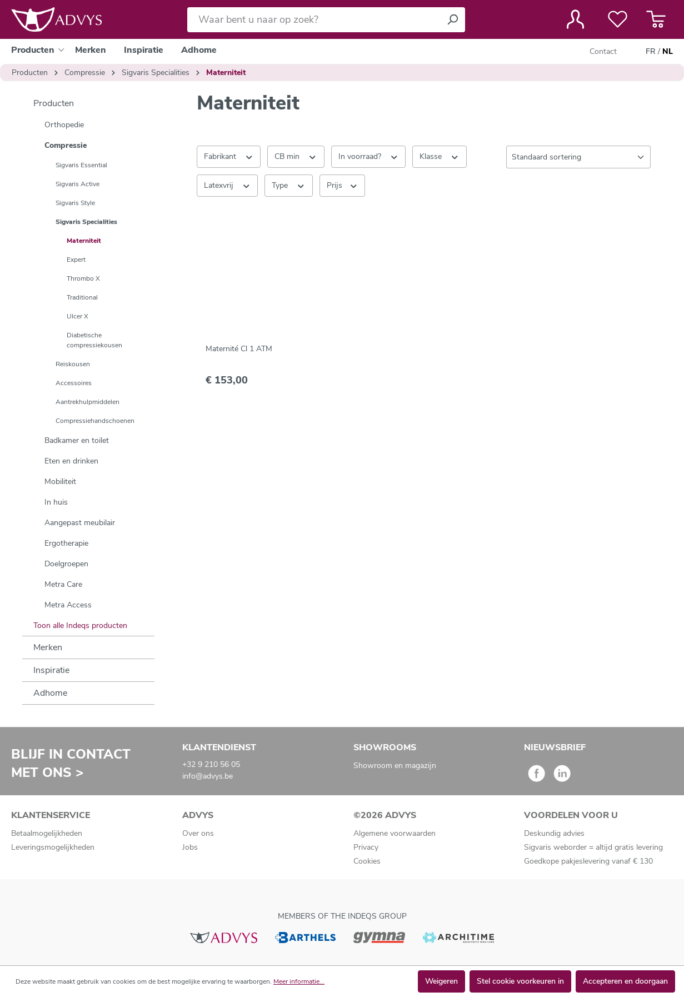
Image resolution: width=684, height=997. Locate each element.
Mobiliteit (60, 481)
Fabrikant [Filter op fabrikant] (229, 156)
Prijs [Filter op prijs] (342, 185)
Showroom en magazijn (394, 765)
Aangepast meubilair (79, 522)
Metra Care (63, 584)
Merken (47, 647)
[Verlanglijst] (618, 19)
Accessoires (74, 382)
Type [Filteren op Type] (289, 185)
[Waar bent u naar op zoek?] (313, 19)
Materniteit (84, 240)
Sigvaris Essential (81, 165)
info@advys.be (207, 776)
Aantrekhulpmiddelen (87, 401)
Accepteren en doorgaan (625, 981)
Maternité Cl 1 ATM (239, 348)
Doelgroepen (66, 564)
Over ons (198, 833)
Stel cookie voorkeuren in (520, 981)
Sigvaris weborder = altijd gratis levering (593, 847)
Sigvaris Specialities (86, 221)
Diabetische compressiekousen (94, 340)
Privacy (365, 847)
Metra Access (68, 605)
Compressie (65, 145)
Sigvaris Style (75, 202)
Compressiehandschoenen (95, 420)
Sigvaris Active (77, 184)
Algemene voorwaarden (394, 833)
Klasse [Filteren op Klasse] (440, 156)
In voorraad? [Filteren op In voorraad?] (368, 156)
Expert (76, 259)
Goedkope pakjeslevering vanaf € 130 (588, 861)
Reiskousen (73, 364)
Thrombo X (83, 278)
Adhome (50, 693)
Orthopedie (64, 124)
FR (651, 51)
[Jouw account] (575, 19)
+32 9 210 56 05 (211, 764)
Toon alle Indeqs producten (80, 625)
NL (667, 51)
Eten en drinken (71, 461)
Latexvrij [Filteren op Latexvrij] (227, 185)
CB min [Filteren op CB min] (295, 156)
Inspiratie (51, 670)
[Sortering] (578, 157)
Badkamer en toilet (76, 440)
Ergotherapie (66, 543)
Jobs (190, 847)
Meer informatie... (298, 981)
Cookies (367, 861)
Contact (603, 51)
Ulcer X (77, 316)
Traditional (82, 297)
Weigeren (441, 981)
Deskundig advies (554, 833)
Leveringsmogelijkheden (52, 847)
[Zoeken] (452, 19)
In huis (56, 502)
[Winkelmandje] (656, 19)
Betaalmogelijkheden (46, 833)
